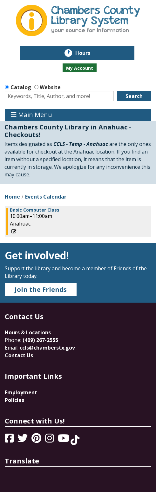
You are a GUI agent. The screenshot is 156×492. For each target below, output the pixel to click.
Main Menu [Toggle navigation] (31, 115)
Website (50, 87)
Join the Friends (41, 289)
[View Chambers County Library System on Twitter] (23, 439)
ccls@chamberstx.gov (47, 347)
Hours (87, 53)
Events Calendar (45, 196)
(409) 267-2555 (40, 340)
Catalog (20, 87)
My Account (79, 68)
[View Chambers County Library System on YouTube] (64, 439)
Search (134, 96)
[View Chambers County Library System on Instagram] (50, 439)
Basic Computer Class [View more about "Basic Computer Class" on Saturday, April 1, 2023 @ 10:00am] (34, 210)
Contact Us (19, 355)
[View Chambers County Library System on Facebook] (10, 439)
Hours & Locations (28, 332)
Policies (14, 400)
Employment (21, 392)
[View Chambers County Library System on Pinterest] (37, 439)
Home (12, 196)
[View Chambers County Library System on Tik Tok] (75, 439)
